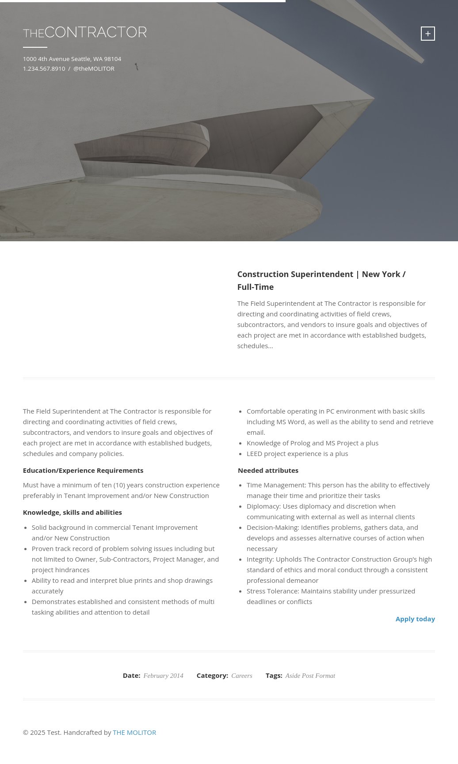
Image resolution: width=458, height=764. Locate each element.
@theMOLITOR (93, 68)
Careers (241, 675)
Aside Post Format (311, 675)
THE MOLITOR (134, 732)
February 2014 (163, 675)
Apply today (415, 618)
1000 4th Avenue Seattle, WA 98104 (72, 59)
